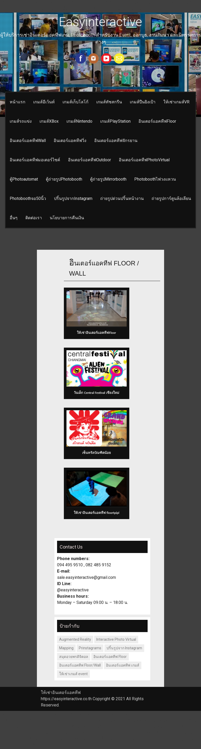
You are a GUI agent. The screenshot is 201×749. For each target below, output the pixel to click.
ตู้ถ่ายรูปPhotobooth (64, 179)
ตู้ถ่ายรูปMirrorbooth (108, 179)
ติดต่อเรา (33, 217)
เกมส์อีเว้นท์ (44, 101)
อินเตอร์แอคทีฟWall (28, 140)
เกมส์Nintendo (79, 121)
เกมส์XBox (49, 121)
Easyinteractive (100, 21)
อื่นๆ (14, 217)
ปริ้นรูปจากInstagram (73, 198)
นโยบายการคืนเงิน (67, 217)
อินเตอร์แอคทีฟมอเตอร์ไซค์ (35, 159)
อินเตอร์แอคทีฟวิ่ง (70, 140)
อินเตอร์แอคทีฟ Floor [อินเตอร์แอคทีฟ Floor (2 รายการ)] (110, 657)
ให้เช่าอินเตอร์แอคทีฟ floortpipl (96, 513)
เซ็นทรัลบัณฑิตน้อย (96, 453)
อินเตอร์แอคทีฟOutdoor (89, 159)
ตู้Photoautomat (24, 179)
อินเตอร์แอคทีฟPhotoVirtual (144, 159)
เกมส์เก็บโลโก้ (75, 101)
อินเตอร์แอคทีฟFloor (157, 121)
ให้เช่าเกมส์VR (176, 101)
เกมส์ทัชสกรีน (109, 101)
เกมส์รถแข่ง (21, 121)
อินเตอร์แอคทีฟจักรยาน (115, 140)
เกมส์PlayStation (115, 121)
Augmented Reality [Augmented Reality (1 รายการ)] (75, 639)
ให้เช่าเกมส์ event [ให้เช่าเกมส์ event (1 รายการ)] (73, 674)
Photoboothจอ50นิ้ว (28, 198)
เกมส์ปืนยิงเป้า (142, 101)
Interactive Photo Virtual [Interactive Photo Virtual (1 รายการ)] (116, 639)
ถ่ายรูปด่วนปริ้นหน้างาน (122, 198)
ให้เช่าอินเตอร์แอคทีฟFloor (96, 333)
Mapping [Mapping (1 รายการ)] (66, 648)
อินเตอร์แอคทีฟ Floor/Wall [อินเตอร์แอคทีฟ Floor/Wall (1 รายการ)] (80, 665)
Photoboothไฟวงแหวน (155, 179)
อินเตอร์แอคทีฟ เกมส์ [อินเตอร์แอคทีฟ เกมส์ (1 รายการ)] (122, 665)
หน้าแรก (17, 101)
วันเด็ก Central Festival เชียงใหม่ (96, 393)
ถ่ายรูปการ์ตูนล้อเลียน (171, 198)
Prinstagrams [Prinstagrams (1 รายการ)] (90, 648)
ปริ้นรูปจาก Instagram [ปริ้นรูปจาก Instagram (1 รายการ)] (124, 648)
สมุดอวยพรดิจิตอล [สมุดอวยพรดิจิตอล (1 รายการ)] (73, 657)
